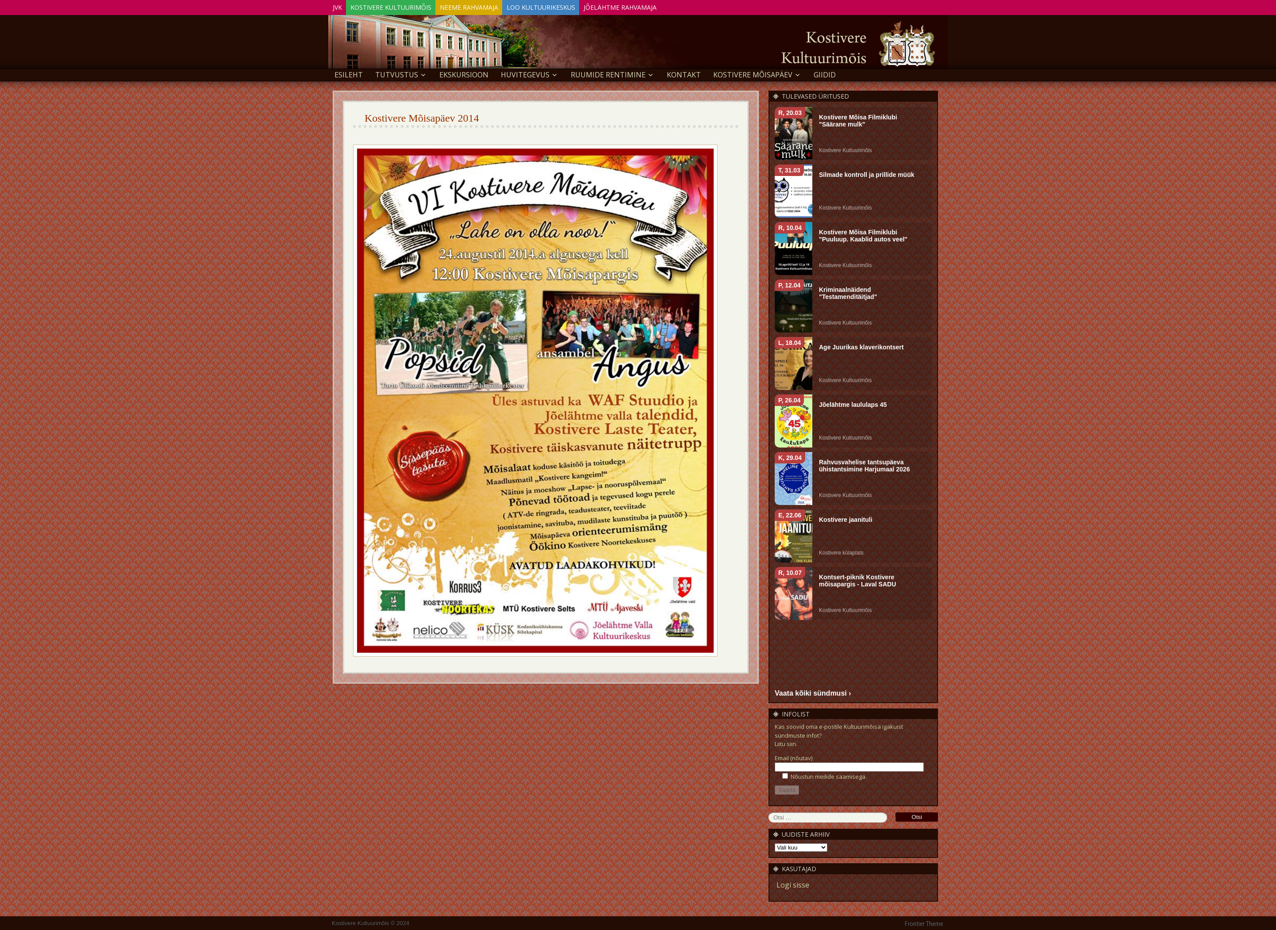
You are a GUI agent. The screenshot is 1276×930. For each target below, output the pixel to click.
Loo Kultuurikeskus (567, 6)
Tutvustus (396, 73)
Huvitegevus (525, 73)
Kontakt (684, 73)
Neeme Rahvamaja (487, 6)
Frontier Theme (924, 922)
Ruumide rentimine (608, 73)
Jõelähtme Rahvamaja (653, 6)
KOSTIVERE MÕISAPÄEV (752, 73)
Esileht (348, 73)
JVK (341, 6)
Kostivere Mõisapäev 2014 (422, 116)
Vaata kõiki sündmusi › (813, 691)
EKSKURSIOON (463, 73)
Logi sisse (792, 883)
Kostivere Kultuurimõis (401, 6)
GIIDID (825, 73)
